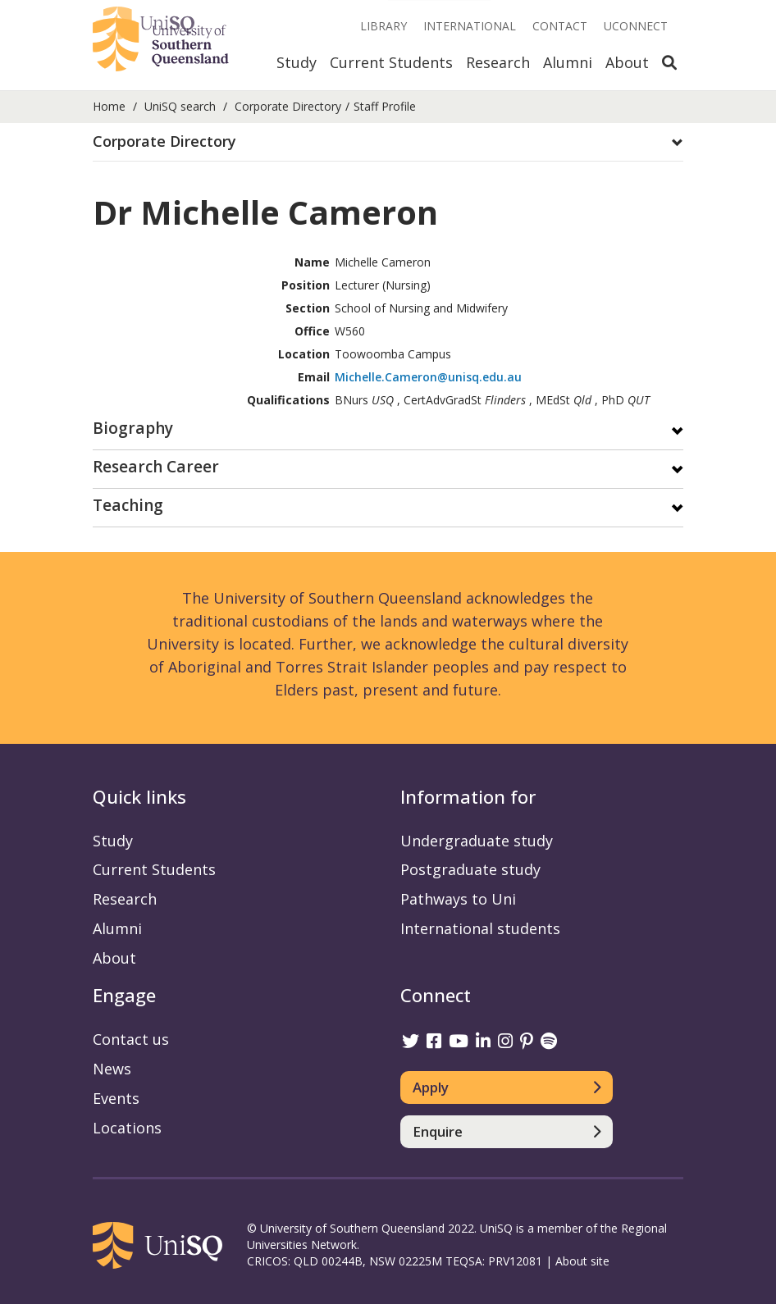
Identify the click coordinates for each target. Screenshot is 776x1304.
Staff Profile (385, 106)
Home (109, 106)
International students (480, 928)
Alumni (567, 62)
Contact (559, 26)
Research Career (156, 467)
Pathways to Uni (458, 899)
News (112, 1068)
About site (582, 1261)
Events (116, 1098)
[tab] (388, 142)
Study (296, 62)
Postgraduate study (470, 869)
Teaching (128, 506)
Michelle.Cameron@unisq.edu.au (428, 377)
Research (498, 62)
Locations (127, 1128)
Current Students (391, 62)
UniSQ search (180, 106)
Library (383, 26)
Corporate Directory (288, 106)
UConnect (636, 26)
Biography (133, 429)
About (627, 62)
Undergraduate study (476, 840)
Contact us (131, 1039)
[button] (388, 142)
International (469, 26)
